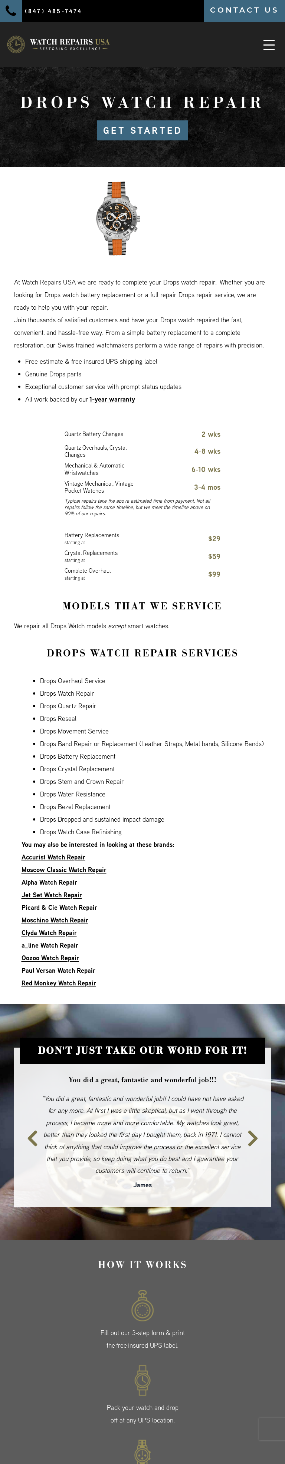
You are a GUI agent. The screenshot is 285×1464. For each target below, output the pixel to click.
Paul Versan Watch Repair (58, 970)
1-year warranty (112, 399)
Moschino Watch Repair (55, 920)
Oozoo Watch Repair (50, 957)
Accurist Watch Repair (53, 857)
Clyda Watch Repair (49, 932)
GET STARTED (142, 130)
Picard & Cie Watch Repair (59, 907)
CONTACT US (244, 10)
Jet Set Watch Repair (52, 894)
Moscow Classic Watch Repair (64, 869)
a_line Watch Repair (50, 945)
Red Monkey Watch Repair (59, 983)
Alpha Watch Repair (49, 882)
